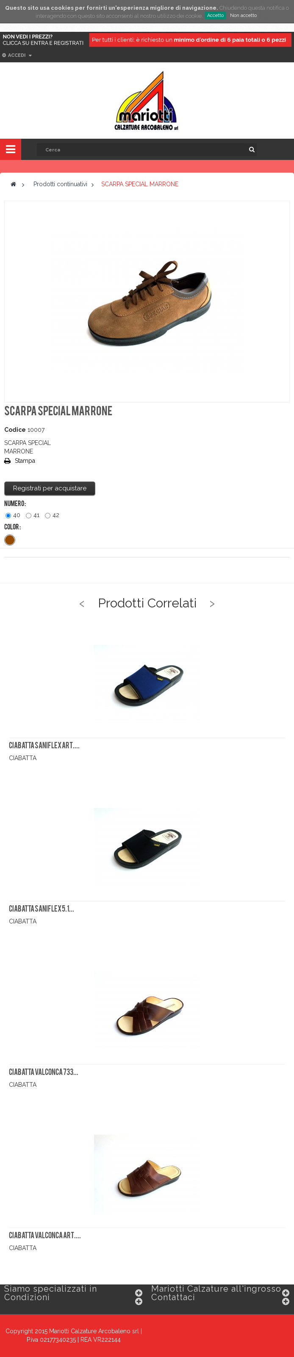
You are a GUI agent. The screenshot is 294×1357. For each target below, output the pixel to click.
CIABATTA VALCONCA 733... (43, 1072)
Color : (12, 528)
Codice (15, 429)
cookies (62, 8)
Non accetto (243, 15)
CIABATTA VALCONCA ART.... (45, 1236)
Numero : (15, 504)
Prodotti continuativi (60, 184)
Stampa (25, 460)
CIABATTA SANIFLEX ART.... (44, 746)
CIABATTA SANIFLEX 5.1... (41, 909)
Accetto (215, 15)
